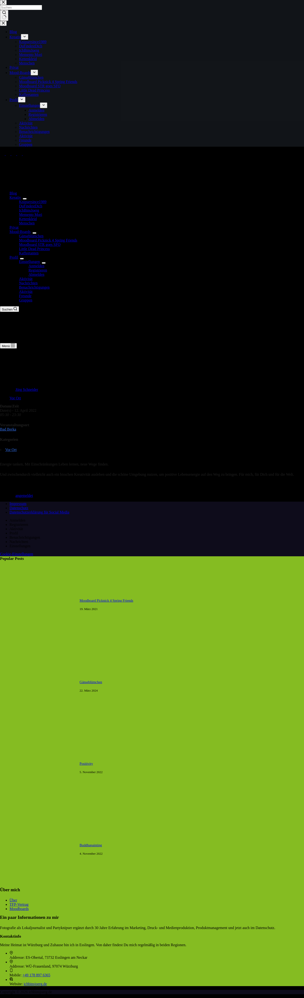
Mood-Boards (21, 232)
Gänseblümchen (31, 236)
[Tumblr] (25, 154)
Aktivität (26, 279)
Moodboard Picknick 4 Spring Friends (48, 240)
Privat (14, 227)
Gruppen (25, 300)
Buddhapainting (91, 845)
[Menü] (8, 346)
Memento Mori (30, 215)
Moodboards (19, 909)
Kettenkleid (28, 219)
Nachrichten (28, 283)
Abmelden (36, 274)
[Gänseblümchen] (37, 723)
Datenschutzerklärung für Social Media (39, 512)
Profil (15, 257)
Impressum (18, 504)
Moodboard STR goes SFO (40, 244)
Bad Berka (8, 429)
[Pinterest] (20, 154)
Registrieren (37, 270)
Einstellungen (30, 262)
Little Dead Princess (34, 249)
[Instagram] (14, 154)
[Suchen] (9, 309)
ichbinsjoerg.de (35, 984)
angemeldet (24, 496)
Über (13, 900)
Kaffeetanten (28, 253)
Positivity (86, 763)
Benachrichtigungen (34, 287)
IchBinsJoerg (29, 210)
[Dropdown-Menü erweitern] (25, 198)
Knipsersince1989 (33, 202)
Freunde (25, 296)
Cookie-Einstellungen (16, 554)
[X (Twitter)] (8, 154)
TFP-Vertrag (19, 904)
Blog (13, 193)
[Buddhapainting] (37, 886)
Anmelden (36, 266)
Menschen (27, 223)
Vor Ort (15, 398)
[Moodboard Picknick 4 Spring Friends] (37, 641)
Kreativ (16, 197)
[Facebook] (3, 154)
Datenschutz (19, 508)
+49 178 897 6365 (36, 975)
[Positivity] (37, 804)
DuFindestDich (30, 206)
